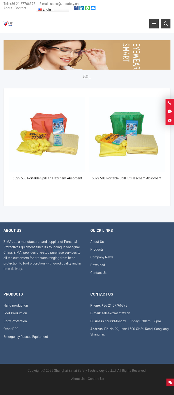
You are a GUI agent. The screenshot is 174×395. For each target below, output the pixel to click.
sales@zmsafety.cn (64, 4)
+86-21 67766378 (22, 4)
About (8, 8)
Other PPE (11, 329)
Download (97, 265)
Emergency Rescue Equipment (26, 337)
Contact (20, 8)
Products (97, 249)
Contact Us (98, 273)
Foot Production (15, 313)
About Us (97, 242)
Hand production (16, 305)
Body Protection (15, 321)
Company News (101, 257)
